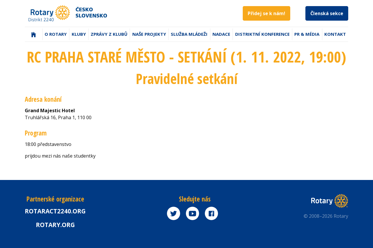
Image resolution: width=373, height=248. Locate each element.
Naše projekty (149, 34)
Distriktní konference (262, 34)
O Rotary (56, 34)
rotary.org (55, 225)
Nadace (221, 34)
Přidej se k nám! (266, 13)
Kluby (79, 34)
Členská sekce (326, 13)
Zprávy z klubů (109, 34)
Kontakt (335, 34)
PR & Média (306, 34)
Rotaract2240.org (55, 211)
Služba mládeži (189, 34)
